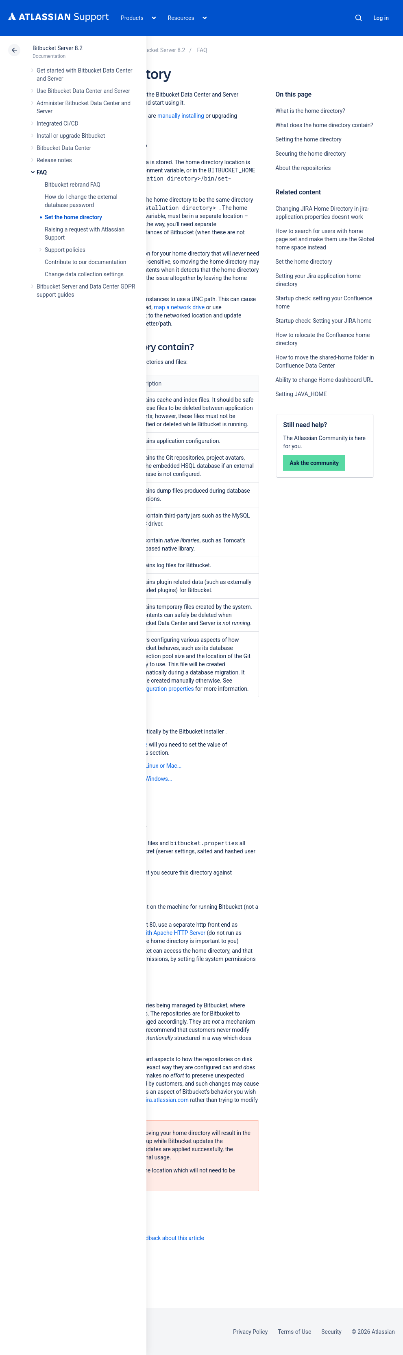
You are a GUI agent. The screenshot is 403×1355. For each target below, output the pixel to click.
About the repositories (303, 168)
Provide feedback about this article (161, 1238)
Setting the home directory (308, 139)
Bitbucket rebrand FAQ (72, 184)
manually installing (180, 115)
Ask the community (314, 463)
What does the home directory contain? (324, 125)
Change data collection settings (84, 274)
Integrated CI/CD (57, 123)
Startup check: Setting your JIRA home (323, 320)
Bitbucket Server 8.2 (58, 48)
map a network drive (179, 307)
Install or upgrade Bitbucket (71, 135)
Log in (381, 18)
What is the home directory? (310, 111)
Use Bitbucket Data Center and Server (83, 91)
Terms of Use (294, 1332)
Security (331, 1332)
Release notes (54, 160)
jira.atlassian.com (166, 1100)
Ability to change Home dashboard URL (324, 380)
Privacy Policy (250, 1332)
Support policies (65, 250)
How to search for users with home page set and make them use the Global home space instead (324, 239)
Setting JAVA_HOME (301, 394)
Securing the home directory (310, 153)
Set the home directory (73, 217)
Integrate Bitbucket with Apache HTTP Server (149, 933)
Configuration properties (163, 688)
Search (358, 17)
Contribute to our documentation (85, 262)
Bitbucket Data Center (64, 148)
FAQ (42, 172)
